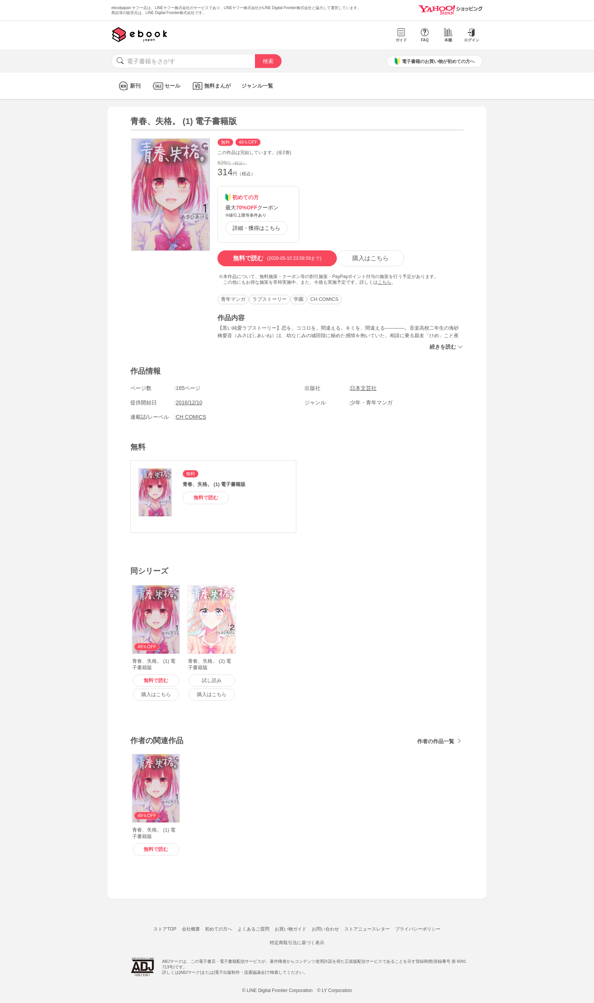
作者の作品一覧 (435, 741)
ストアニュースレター (367, 929)
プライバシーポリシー (418, 929)
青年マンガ (233, 299)
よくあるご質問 (253, 929)
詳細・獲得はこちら (256, 228)
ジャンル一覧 (257, 86)
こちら (384, 282)
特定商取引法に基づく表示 (297, 942)
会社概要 (191, 929)
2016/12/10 (189, 402)
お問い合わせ (325, 929)
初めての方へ (218, 929)
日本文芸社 (363, 388)
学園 (298, 299)
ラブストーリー (269, 299)
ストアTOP (164, 929)
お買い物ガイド (290, 929)
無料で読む (277, 258)
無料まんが (211, 86)
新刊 (129, 86)
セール (165, 86)
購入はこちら (370, 258)
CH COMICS (324, 299)
